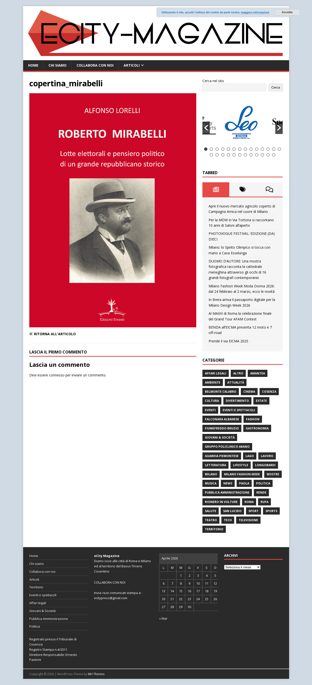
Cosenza (269, 391)
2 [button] (211, 149)
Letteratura (215, 465)
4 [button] (222, 149)
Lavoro (267, 456)
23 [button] (256, 154)
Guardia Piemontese (222, 456)
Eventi (210, 410)
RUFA (264, 502)
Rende (261, 492)
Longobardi (265, 465)
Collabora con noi (95, 65)
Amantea (257, 373)
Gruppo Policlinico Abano (227, 446)
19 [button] (234, 154)
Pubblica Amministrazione (227, 492)
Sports (271, 511)
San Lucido (232, 511)
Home (33, 65)
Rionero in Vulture (221, 502)
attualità (235, 382)
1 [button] (205, 149)
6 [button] (234, 149)
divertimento (237, 401)
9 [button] (251, 149)
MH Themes (96, 674)
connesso (57, 375)
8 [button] (245, 149)
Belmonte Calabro (220, 391)
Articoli (132, 65)
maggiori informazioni (255, 12)
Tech (228, 520)
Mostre (273, 474)
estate (261, 401)
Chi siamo (57, 65)
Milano (211, 474)
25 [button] (268, 154)
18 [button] (228, 154)
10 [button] (256, 149)
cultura (212, 401)
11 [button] (262, 149)
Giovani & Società (220, 437)
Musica (210, 483)
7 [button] (239, 149)
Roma (249, 502)
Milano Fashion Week (242, 474)
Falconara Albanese (222, 419)
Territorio (214, 529)
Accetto (287, 12)
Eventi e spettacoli (239, 410)
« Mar (163, 618)
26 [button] (273, 154)
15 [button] (211, 154)
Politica (263, 483)
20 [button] (239, 154)
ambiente (212, 382)
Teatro (211, 520)
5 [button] (228, 149)
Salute (210, 511)
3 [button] (217, 149)
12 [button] (268, 149)
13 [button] (273, 149)
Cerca (275, 87)
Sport (253, 511)
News (227, 483)
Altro (238, 373)
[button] (206, 128)
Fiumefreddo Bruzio (222, 428)
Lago (250, 456)
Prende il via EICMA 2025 (228, 341)
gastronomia (257, 428)
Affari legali (215, 373)
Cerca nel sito (213, 80)
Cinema (249, 391)
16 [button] (217, 154)
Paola (244, 483)
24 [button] (262, 154)
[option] (242, 122)
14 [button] (279, 149)
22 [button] (251, 154)
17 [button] (222, 154)
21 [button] (245, 154)
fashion (253, 419)
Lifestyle (240, 465)
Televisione (248, 520)
